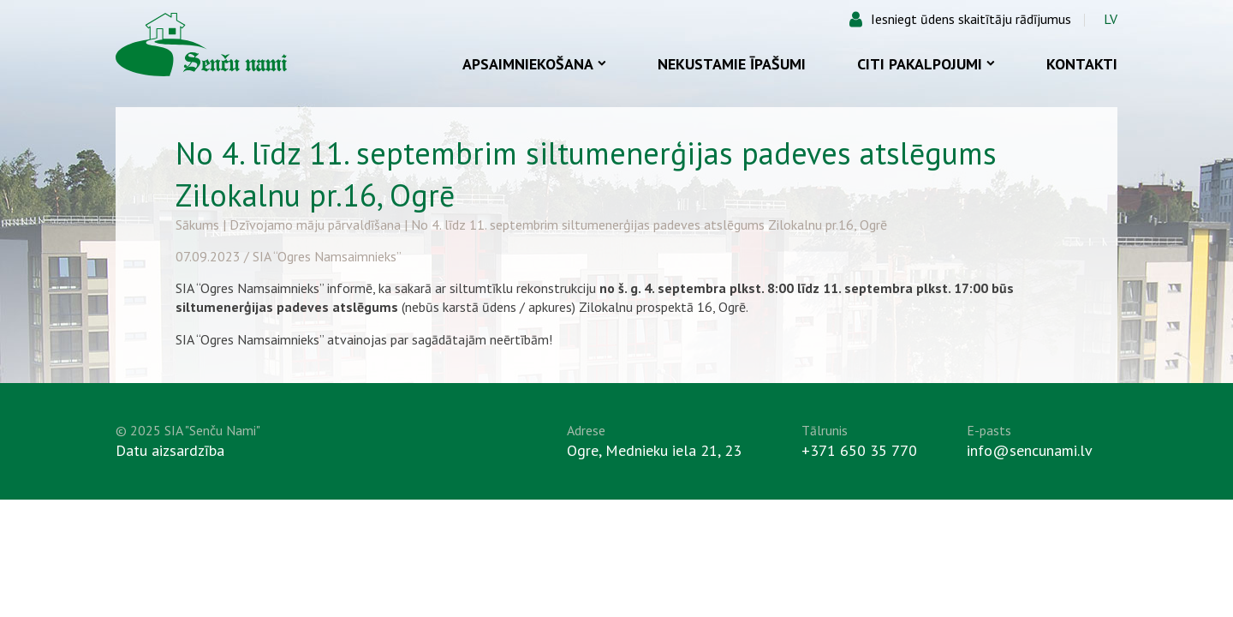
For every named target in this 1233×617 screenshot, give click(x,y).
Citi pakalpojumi (926, 64)
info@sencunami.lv (1030, 450)
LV (1110, 18)
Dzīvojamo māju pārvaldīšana (315, 224)
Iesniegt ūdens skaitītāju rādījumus (971, 18)
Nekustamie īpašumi (732, 64)
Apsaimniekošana (534, 64)
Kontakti (1081, 64)
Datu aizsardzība (170, 450)
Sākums (197, 224)
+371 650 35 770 (859, 450)
